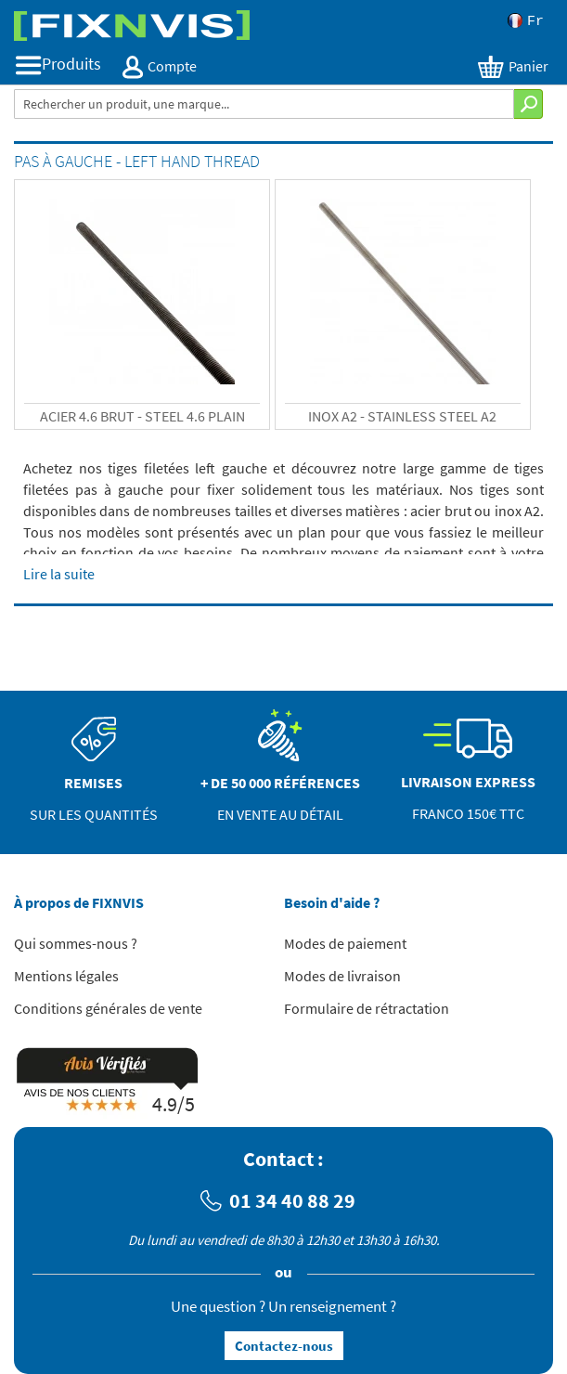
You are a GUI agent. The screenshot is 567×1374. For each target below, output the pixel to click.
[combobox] (264, 104)
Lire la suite (59, 573)
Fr (526, 21)
